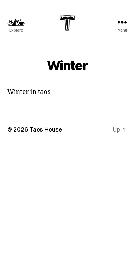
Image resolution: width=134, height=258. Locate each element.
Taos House (45, 129)
